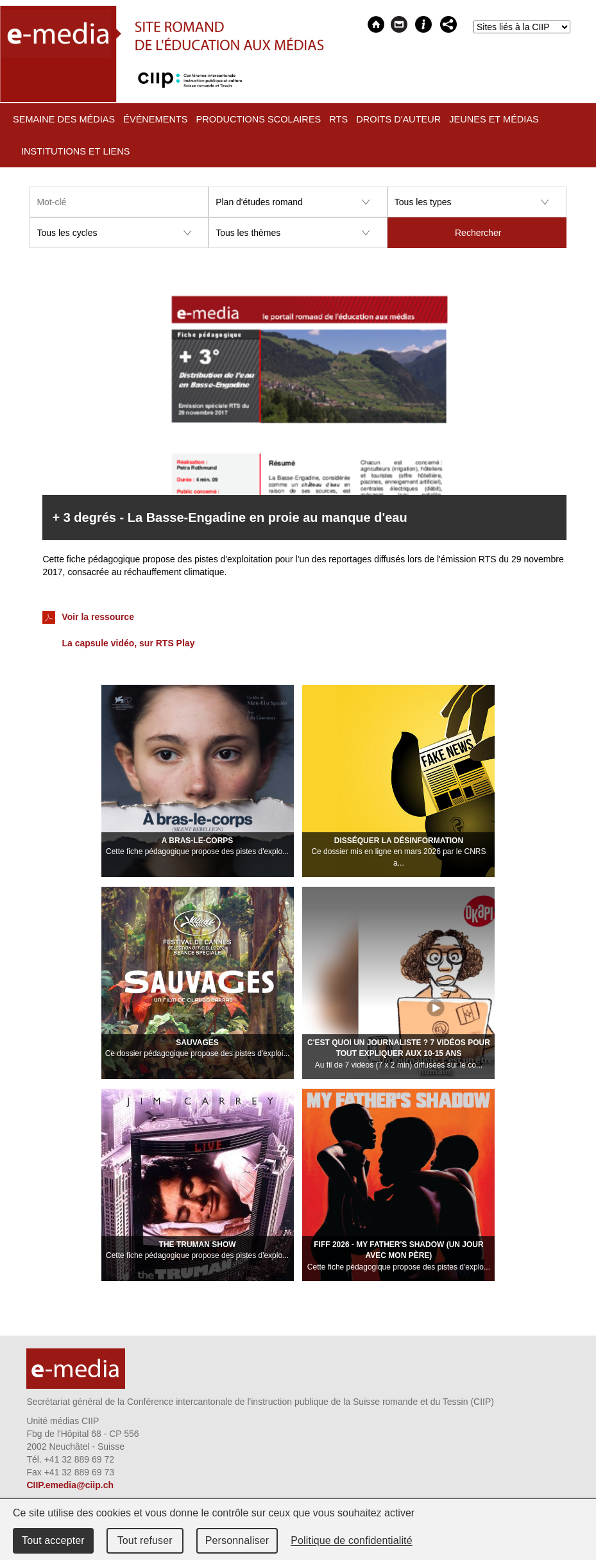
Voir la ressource (87, 617)
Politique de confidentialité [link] (352, 1540)
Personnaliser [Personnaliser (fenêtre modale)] (237, 1540)
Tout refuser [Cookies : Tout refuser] (145, 1540)
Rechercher (478, 233)
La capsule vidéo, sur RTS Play (128, 643)
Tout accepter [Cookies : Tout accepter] (53, 1540)
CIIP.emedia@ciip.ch (70, 1485)
